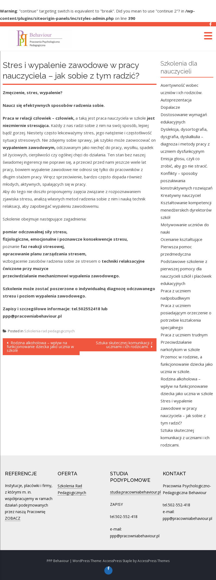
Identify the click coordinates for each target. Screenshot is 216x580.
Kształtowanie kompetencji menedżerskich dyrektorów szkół (186, 210)
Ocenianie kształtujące (181, 239)
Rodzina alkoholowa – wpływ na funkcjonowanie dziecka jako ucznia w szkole (40, 346)
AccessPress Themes (153, 561)
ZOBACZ (12, 518)
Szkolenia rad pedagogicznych (49, 330)
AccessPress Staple (117, 561)
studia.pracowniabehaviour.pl (135, 492)
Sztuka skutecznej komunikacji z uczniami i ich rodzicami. (124, 344)
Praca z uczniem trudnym (184, 334)
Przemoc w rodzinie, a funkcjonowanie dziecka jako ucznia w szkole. (187, 364)
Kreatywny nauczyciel (181, 195)
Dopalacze (170, 107)
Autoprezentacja (176, 100)
